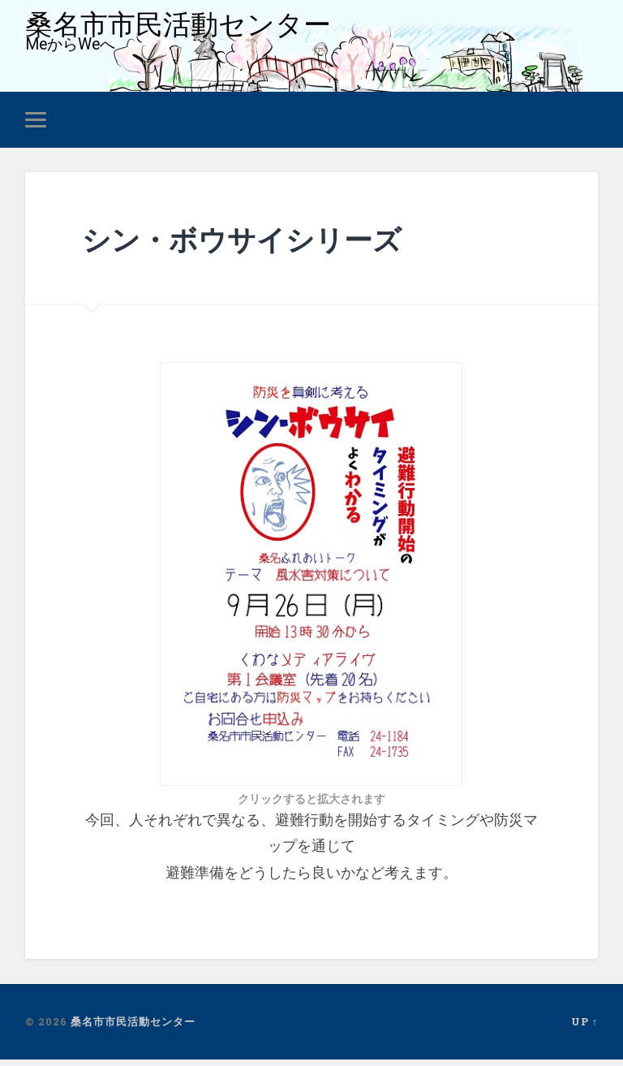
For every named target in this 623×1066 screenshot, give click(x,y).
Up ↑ (584, 1027)
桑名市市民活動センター (187, 27)
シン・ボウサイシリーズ (268, 243)
